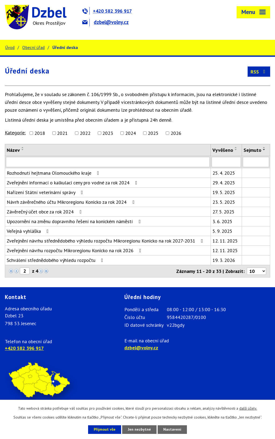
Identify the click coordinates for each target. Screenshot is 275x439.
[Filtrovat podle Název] (108, 162)
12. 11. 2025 (225, 241)
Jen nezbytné (139, 429)
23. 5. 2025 (223, 202)
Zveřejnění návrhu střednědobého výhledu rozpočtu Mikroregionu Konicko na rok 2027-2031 (106, 241)
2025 (153, 133)
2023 (107, 133)
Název (13, 150)
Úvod (10, 47)
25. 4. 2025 (223, 173)
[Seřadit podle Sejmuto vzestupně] (264, 147)
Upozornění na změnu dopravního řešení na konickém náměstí (75, 221)
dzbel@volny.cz (105, 22)
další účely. (248, 408)
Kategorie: (15, 132)
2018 (39, 133)
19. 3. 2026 (223, 260)
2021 (62, 133)
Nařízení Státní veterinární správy (46, 192)
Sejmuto (252, 150)
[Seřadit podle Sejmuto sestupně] (264, 150)
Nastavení (172, 429)
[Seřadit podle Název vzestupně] (23, 147)
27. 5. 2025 (223, 212)
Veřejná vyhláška (29, 231)
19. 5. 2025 (223, 192)
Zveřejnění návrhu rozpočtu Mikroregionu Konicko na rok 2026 (75, 250)
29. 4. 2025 (223, 183)
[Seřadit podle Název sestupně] (23, 150)
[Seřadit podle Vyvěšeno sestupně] (236, 150)
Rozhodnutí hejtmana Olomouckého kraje (54, 173)
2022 (85, 133)
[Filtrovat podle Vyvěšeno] (226, 162)
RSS (259, 72)
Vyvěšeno (222, 150)
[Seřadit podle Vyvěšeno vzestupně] (236, 147)
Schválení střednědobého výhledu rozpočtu (56, 260)
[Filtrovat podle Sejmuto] (256, 162)
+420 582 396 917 (107, 11)
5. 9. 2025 (222, 231)
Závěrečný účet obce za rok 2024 (45, 212)
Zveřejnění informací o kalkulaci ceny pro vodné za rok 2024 (73, 183)
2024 (130, 133)
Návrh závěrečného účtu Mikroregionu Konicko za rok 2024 (71, 202)
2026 (176, 133)
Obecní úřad (33, 47)
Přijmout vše (104, 429)
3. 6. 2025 (222, 221)
